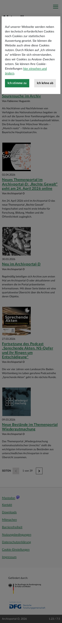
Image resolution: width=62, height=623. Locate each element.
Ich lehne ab (45, 91)
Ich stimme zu (17, 91)
